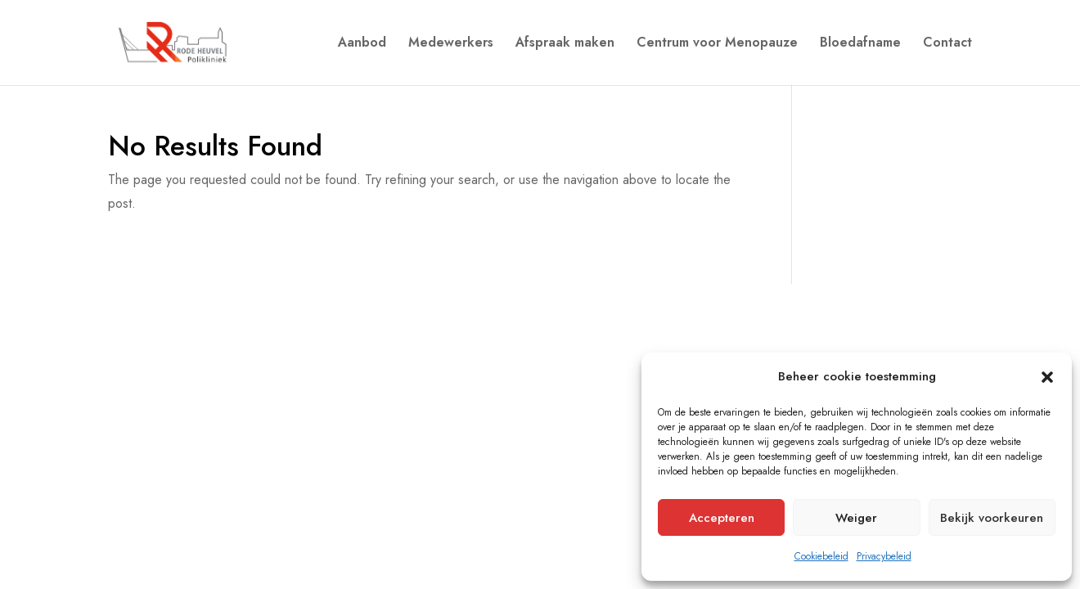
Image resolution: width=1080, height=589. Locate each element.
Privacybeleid (884, 556)
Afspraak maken (564, 44)
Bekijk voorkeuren (991, 518)
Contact (947, 44)
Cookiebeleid (821, 556)
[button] (1047, 377)
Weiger (856, 518)
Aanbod (362, 44)
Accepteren (721, 518)
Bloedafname (860, 44)
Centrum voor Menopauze (717, 44)
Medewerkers (450, 44)
